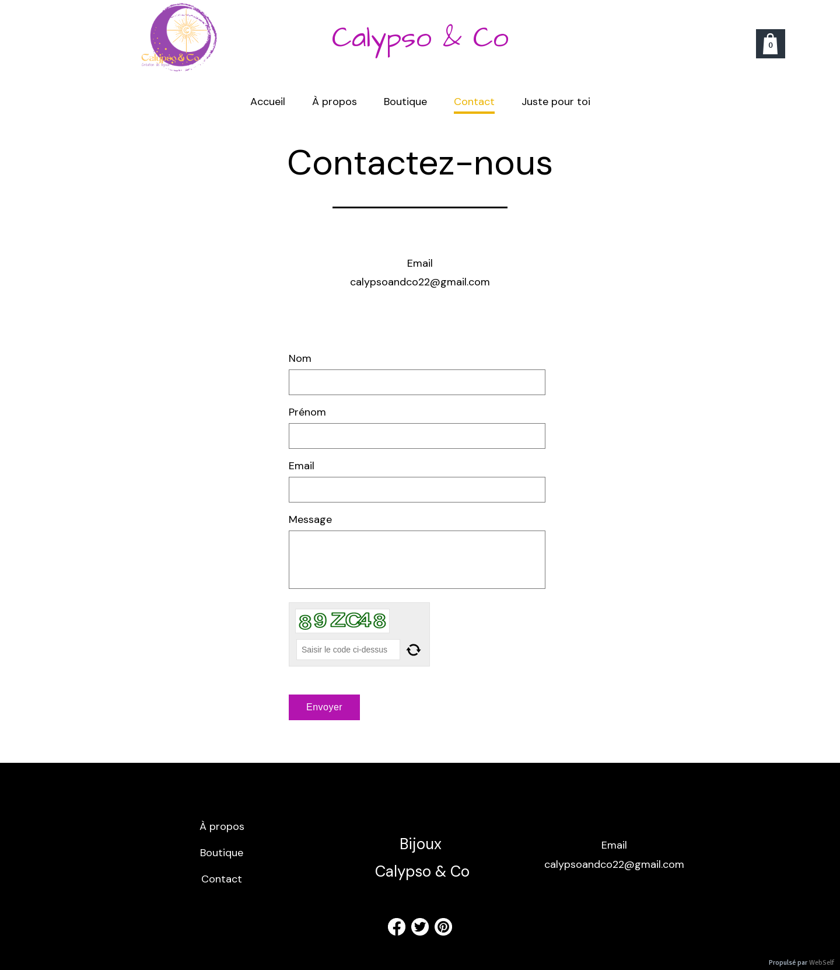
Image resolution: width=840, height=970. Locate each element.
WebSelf (821, 962)
